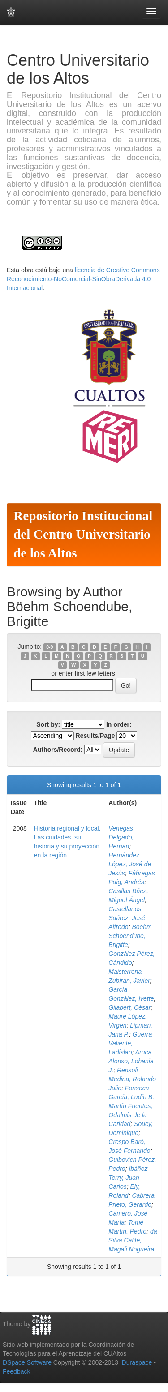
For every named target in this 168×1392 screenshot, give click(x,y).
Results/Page (95, 735)
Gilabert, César (129, 1007)
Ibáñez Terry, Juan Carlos (127, 1177)
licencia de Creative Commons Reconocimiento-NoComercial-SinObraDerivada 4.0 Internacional (83, 278)
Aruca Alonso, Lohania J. (130, 1061)
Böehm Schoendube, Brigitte (130, 935)
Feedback (16, 1371)
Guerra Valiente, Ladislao (130, 1043)
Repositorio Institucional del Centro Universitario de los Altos (82, 535)
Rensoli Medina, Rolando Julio (132, 1079)
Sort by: (48, 724)
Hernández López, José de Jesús (129, 864)
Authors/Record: (57, 749)
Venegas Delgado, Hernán (121, 837)
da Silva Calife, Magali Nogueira (132, 1240)
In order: (119, 724)
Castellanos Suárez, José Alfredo (126, 917)
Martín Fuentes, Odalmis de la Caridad (130, 1114)
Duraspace (137, 1362)
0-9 (49, 647)
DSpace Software (27, 1362)
